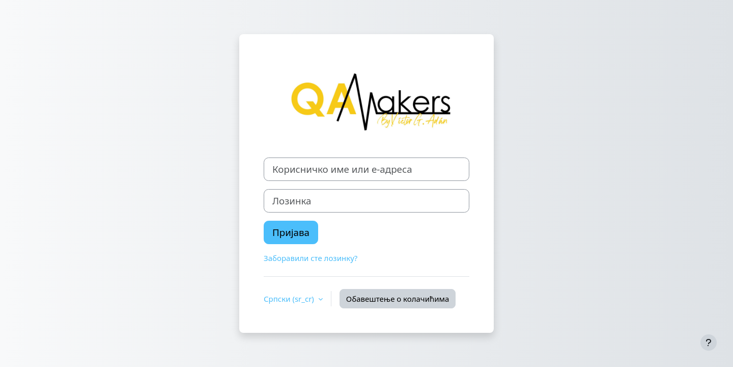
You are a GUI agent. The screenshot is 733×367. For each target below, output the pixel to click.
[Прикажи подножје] (708, 342)
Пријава (290, 232)
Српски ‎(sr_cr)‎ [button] (290, 299)
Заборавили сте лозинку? (310, 258)
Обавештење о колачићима (397, 299)
